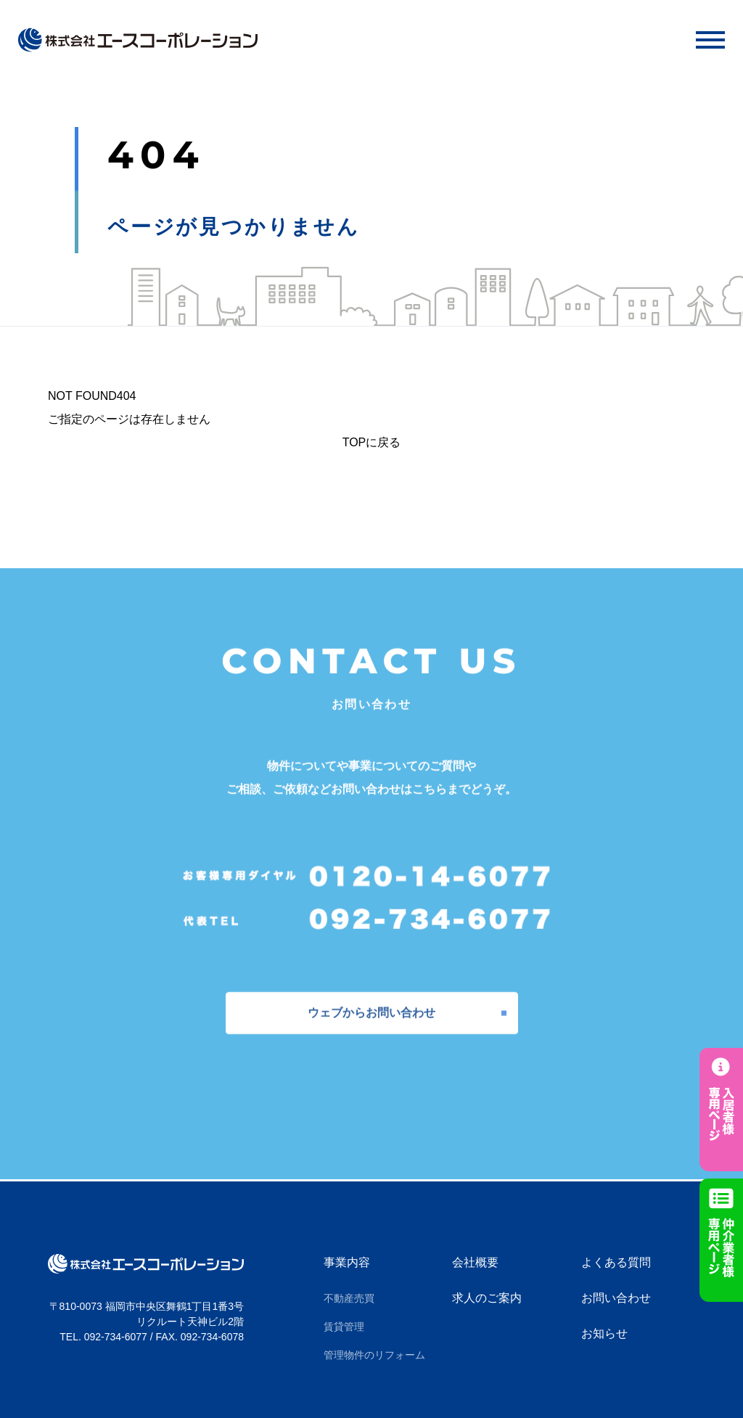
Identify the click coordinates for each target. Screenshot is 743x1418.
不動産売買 (349, 1298)
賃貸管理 (344, 1326)
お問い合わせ (616, 1298)
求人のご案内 (487, 1298)
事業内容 (347, 1262)
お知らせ (604, 1333)
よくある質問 (616, 1262)
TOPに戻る (371, 442)
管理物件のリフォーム (374, 1355)
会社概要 (475, 1262)
